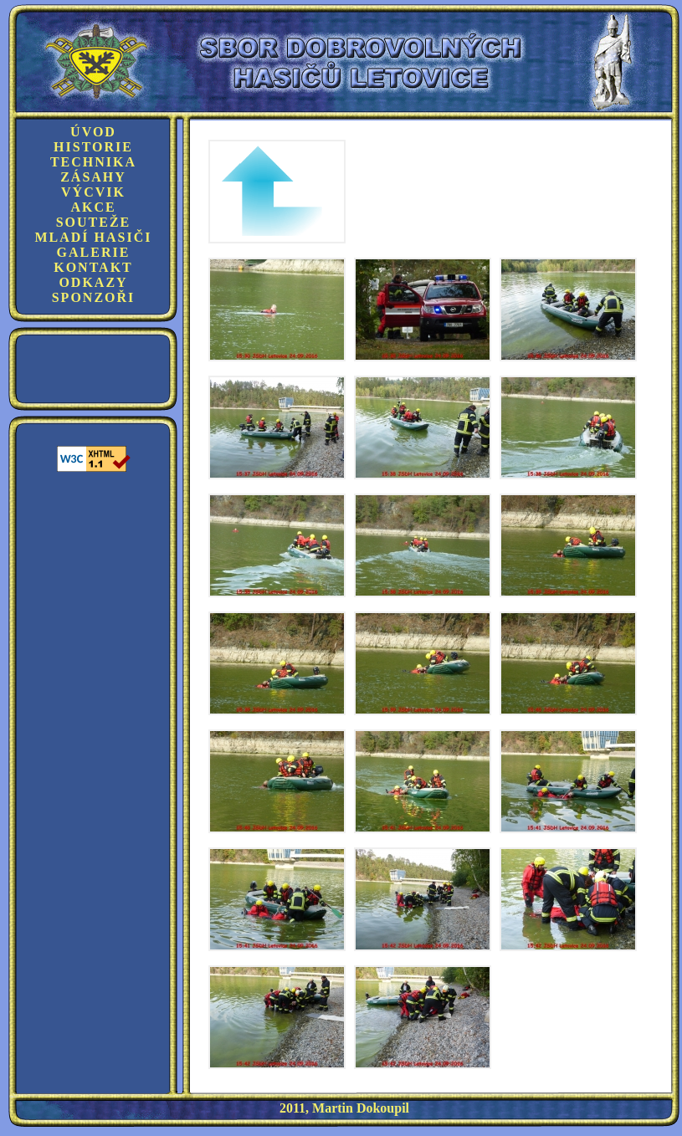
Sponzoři (94, 297)
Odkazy (93, 282)
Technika (93, 162)
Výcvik (93, 192)
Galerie (94, 252)
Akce (92, 207)
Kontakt (93, 267)
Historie (93, 147)
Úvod (93, 132)
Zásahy (93, 177)
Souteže (93, 222)
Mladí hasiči (92, 237)
